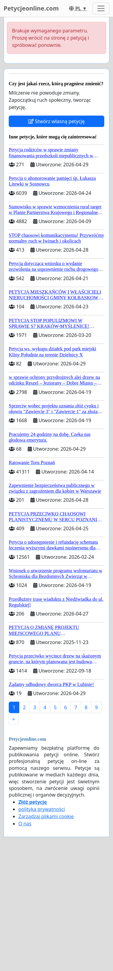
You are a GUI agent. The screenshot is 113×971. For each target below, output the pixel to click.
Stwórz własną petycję (56, 121)
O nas (24, 823)
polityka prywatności (41, 809)
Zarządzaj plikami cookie (46, 816)
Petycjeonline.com (31, 8)
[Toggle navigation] (101, 8)
